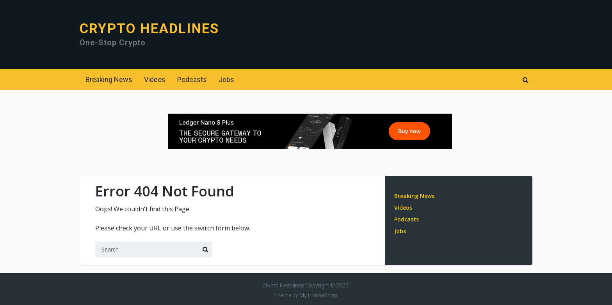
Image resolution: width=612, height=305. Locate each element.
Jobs (226, 79)
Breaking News (108, 79)
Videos (154, 79)
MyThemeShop (318, 295)
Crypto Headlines (149, 29)
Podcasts (192, 79)
